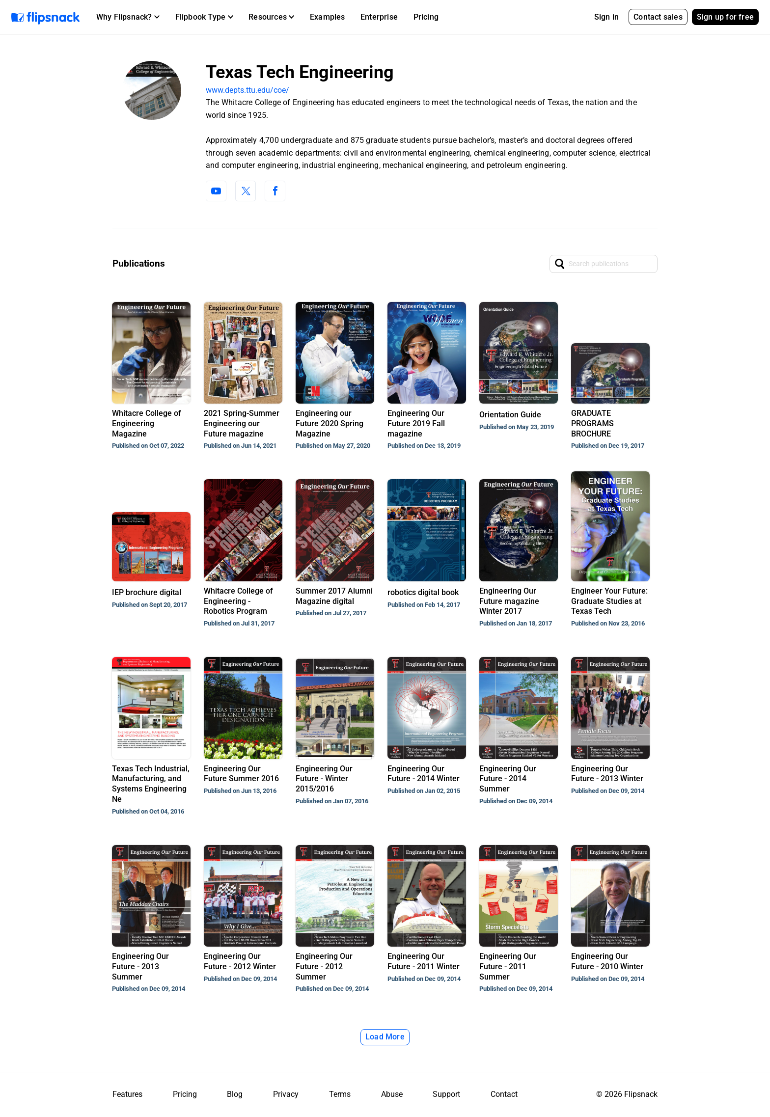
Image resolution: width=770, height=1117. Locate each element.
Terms (340, 1094)
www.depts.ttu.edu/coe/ (247, 90)
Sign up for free (725, 17)
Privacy (286, 1094)
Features (127, 1094)
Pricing (426, 17)
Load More (385, 1036)
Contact (504, 1094)
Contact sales (658, 17)
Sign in (606, 17)
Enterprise (379, 17)
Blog (235, 1094)
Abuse (392, 1094)
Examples (327, 17)
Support (446, 1094)
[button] (127, 17)
